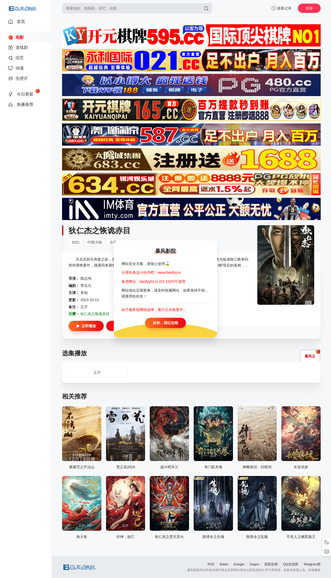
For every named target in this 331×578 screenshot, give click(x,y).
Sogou (254, 564)
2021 (76, 242)
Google (239, 564)
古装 (113, 242)
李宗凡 (85, 286)
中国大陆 (94, 242)
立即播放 (86, 326)
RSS (211, 564)
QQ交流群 (290, 564)
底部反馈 (271, 564)
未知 (84, 293)
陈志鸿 (85, 278)
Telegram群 (312, 564)
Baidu (224, 564)
